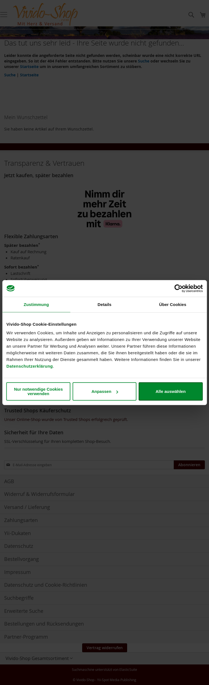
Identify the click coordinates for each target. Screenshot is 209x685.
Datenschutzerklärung (29, 366)
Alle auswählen (170, 391)
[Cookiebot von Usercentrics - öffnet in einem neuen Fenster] (178, 288)
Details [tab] (105, 304)
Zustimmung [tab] (36, 304)
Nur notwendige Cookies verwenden (38, 391)
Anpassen (104, 391)
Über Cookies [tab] (172, 304)
